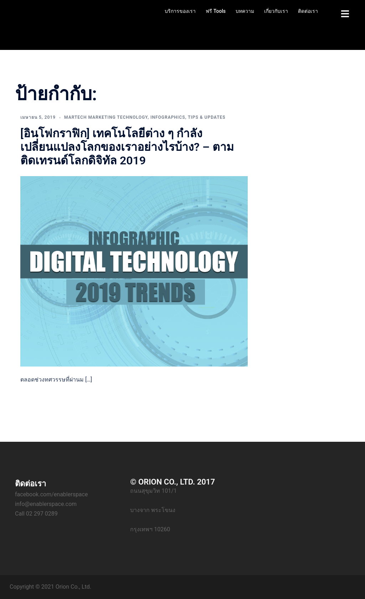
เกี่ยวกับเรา (276, 11)
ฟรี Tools (216, 11)
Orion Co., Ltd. (73, 586)
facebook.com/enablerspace (51, 494)
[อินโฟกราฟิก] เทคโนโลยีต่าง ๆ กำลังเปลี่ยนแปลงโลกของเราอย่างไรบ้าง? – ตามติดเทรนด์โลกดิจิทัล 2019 (127, 147)
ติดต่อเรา (308, 11)
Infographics (167, 117)
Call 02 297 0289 (36, 513)
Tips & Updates (207, 117)
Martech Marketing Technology (106, 117)
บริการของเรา (180, 11)
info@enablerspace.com (46, 504)
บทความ (245, 11)
